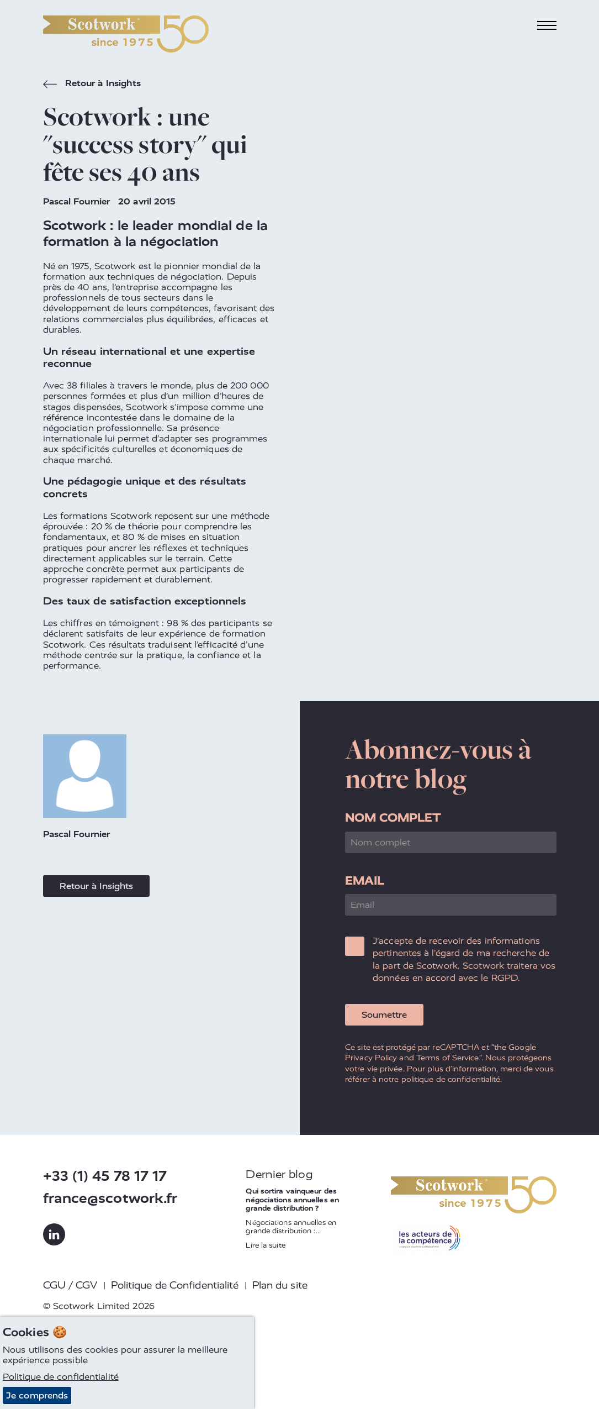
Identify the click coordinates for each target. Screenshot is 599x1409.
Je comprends (37, 1395)
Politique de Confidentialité (175, 1285)
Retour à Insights (92, 84)
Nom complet (393, 817)
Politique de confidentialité (61, 1376)
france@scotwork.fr (110, 1198)
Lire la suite (265, 1245)
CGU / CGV (70, 1285)
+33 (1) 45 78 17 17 (105, 1176)
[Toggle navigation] (546, 25)
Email (365, 880)
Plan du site (280, 1285)
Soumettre (384, 1015)
